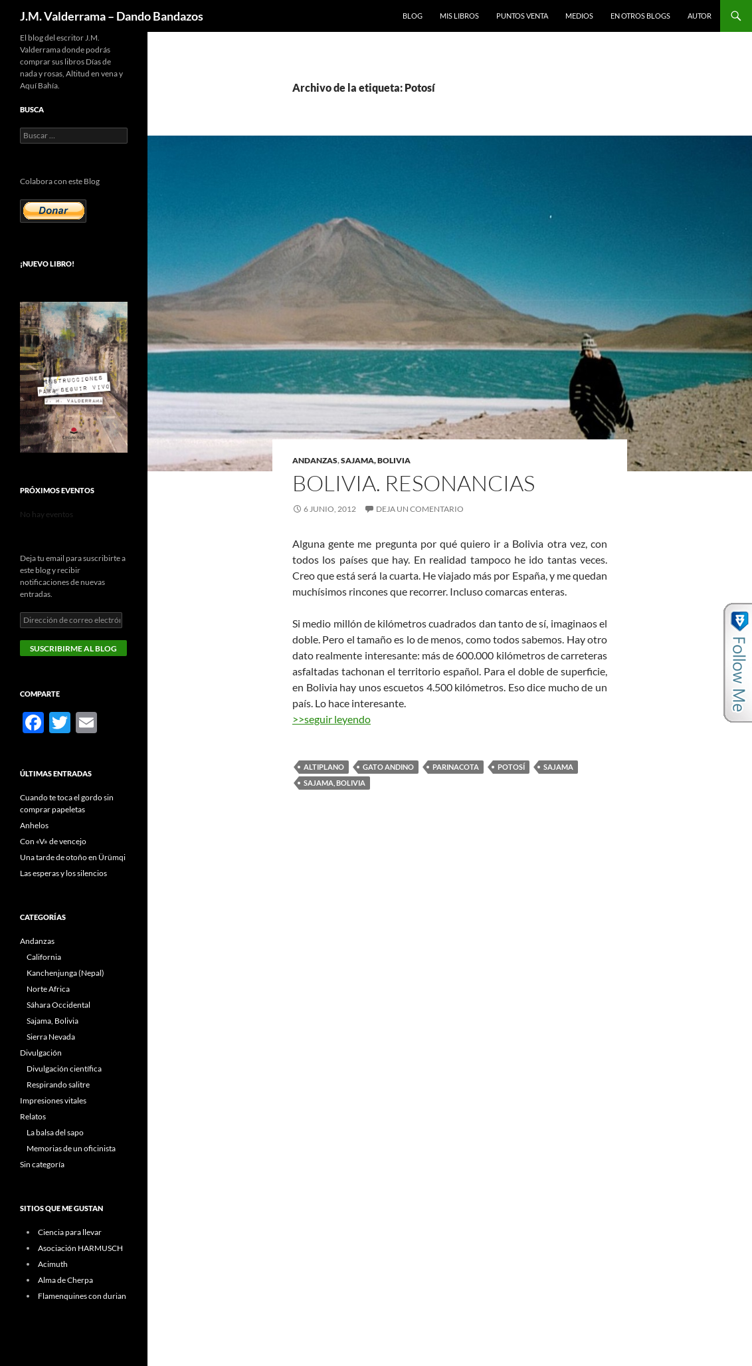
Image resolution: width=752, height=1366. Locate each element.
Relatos (33, 1116)
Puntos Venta (522, 15)
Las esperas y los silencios (63, 873)
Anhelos (34, 825)
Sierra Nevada (51, 1037)
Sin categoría (42, 1164)
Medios (579, 15)
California (44, 957)
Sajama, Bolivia (376, 460)
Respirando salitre (58, 1084)
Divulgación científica (64, 1069)
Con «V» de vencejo (53, 841)
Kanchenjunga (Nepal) (65, 973)
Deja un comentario (420, 509)
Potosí (511, 766)
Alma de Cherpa (65, 1280)
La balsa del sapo (55, 1132)
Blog (413, 15)
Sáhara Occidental (58, 1005)
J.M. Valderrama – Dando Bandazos (111, 16)
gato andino (388, 766)
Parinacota (455, 766)
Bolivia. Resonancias (413, 483)
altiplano (324, 766)
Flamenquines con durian (82, 1296)
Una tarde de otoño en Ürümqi (73, 857)
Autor (699, 15)
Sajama (558, 766)
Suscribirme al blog (73, 648)
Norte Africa (48, 989)
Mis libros (459, 15)
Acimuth (53, 1264)
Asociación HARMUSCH (80, 1248)
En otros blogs (640, 15)
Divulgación (41, 1053)
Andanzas (314, 460)
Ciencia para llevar (70, 1232)
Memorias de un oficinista (71, 1148)
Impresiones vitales (53, 1100)
